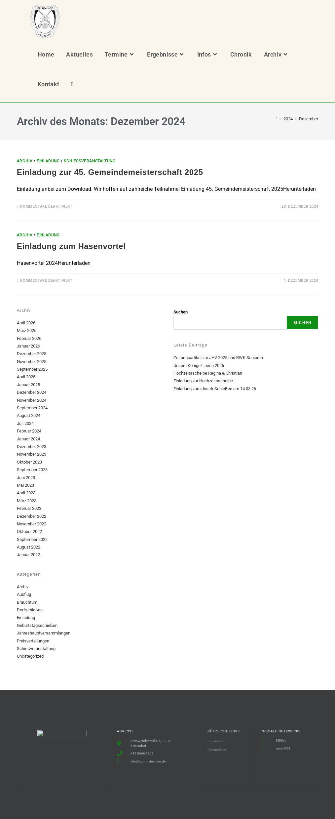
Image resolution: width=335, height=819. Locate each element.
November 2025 (31, 361)
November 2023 (31, 454)
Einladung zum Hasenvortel (71, 246)
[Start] (277, 118)
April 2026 (26, 322)
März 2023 (26, 500)
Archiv (25, 161)
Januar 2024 (28, 438)
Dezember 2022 (31, 516)
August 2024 (28, 415)
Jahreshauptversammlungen (43, 633)
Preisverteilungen (33, 640)
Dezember (308, 118)
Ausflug (24, 594)
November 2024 (31, 400)
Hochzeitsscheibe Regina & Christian (207, 373)
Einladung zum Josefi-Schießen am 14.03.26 (214, 388)
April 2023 (26, 492)
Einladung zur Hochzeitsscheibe (203, 380)
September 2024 (32, 407)
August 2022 (28, 547)
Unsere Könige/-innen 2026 (198, 365)
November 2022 (31, 523)
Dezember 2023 (31, 446)
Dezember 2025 (31, 353)
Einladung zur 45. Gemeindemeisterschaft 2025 (110, 172)
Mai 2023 (25, 485)
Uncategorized (30, 656)
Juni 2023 (26, 477)
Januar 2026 (28, 346)
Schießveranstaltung (89, 161)
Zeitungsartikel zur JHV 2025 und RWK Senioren (218, 357)
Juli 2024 (25, 423)
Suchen (180, 311)
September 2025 (32, 369)
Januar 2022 (28, 554)
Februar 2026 (29, 338)
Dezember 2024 (31, 392)
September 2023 (32, 469)
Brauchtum (27, 602)
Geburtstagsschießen (37, 625)
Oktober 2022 (29, 531)
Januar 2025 (28, 384)
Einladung (48, 161)
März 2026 (26, 330)
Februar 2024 (29, 431)
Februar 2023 (29, 508)
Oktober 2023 (29, 462)
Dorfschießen (30, 609)
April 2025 (26, 376)
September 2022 (32, 539)
